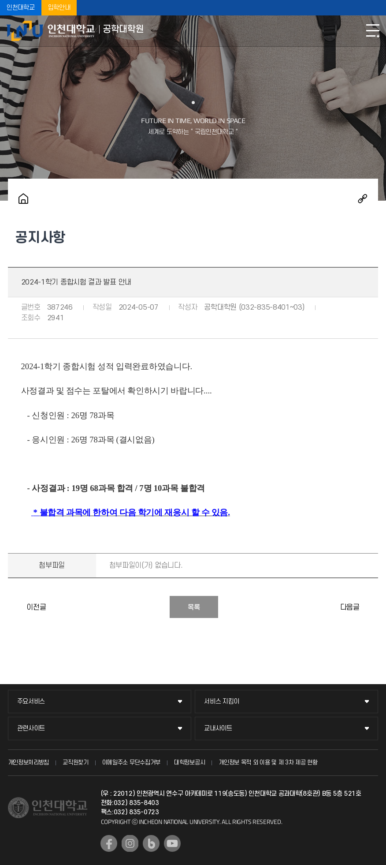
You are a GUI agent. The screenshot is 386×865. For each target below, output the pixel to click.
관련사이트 (31, 728)
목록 (194, 607)
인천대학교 (21, 7)
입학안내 (59, 7)
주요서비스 (31, 701)
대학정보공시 (189, 762)
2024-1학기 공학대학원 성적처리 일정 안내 (369, 607)
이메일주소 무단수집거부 (131, 762)
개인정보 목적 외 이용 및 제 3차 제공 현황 (268, 762)
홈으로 (23, 198)
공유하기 (363, 198)
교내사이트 (218, 728)
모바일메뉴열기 (373, 30)
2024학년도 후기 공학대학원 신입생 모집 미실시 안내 (17, 607)
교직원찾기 (76, 762)
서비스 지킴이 (221, 701)
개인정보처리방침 (28, 762)
